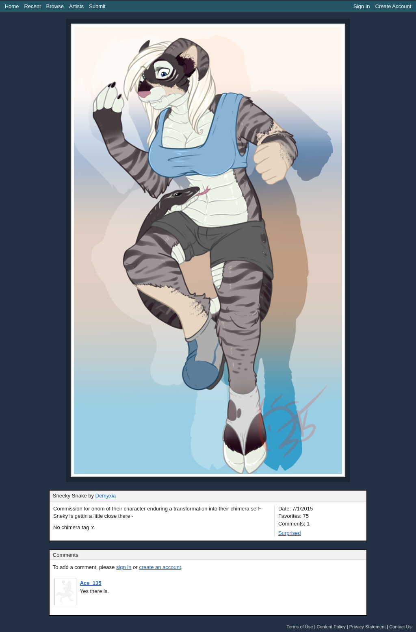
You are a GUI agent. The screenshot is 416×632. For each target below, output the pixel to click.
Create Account (393, 6)
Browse (55, 6)
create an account (160, 567)
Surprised (289, 533)
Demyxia (105, 496)
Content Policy (330, 626)
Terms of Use (299, 626)
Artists (76, 6)
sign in (124, 567)
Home (12, 6)
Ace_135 (91, 583)
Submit (97, 6)
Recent (32, 6)
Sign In (361, 6)
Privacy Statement (367, 626)
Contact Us (400, 626)
